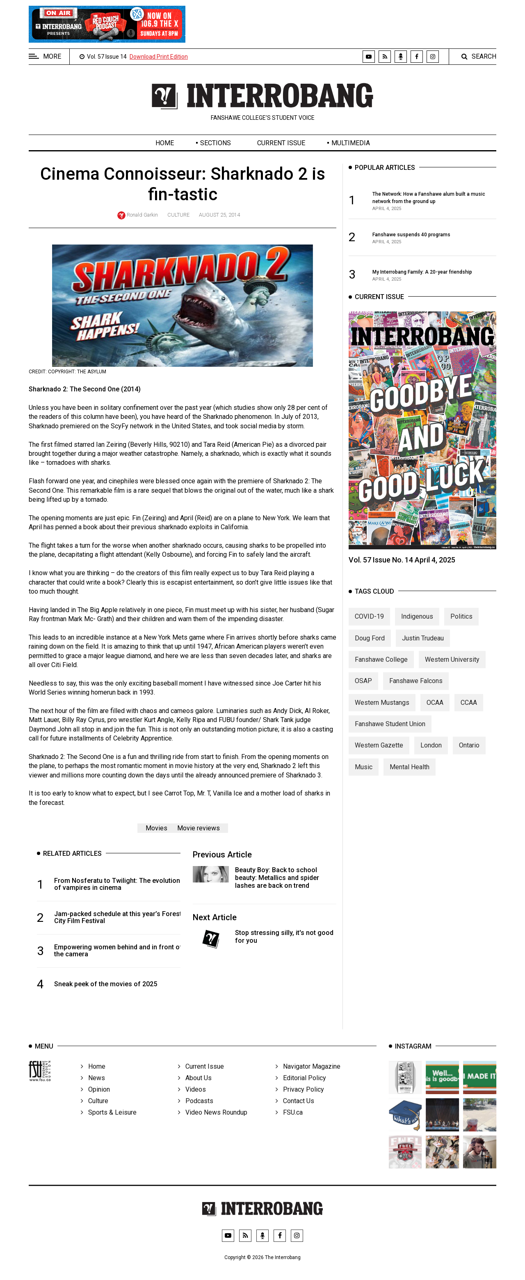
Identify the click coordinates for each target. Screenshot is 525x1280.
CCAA (469, 710)
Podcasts (195, 1111)
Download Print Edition (159, 56)
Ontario (469, 753)
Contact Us (295, 1111)
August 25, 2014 (219, 215)
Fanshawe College (381, 667)
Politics (461, 624)
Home (164, 143)
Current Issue (281, 143)
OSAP (363, 689)
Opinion (95, 1100)
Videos (192, 1100)
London (431, 753)
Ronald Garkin (142, 215)
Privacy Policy (300, 1100)
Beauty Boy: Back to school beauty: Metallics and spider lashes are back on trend (277, 877)
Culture (178, 215)
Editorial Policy (301, 1089)
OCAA (435, 710)
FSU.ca (289, 1123)
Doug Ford (370, 645)
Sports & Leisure (109, 1123)
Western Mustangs (382, 710)
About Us (195, 1089)
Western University (452, 667)
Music (363, 774)
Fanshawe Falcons (416, 689)
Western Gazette (379, 753)
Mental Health (409, 774)
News (93, 1089)
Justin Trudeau (423, 645)
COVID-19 (369, 624)
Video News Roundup (212, 1123)
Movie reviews (198, 828)
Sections (215, 143)
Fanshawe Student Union (390, 732)
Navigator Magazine (308, 1077)
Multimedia (350, 143)
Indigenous (417, 624)
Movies (156, 828)
